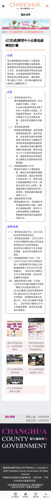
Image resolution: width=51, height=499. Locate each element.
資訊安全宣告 (18, 487)
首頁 (4, 32)
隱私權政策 (37, 485)
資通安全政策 (32, 487)
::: (3, 417)
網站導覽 (10, 417)
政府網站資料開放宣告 (19, 485)
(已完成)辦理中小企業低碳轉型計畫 (26, 32)
